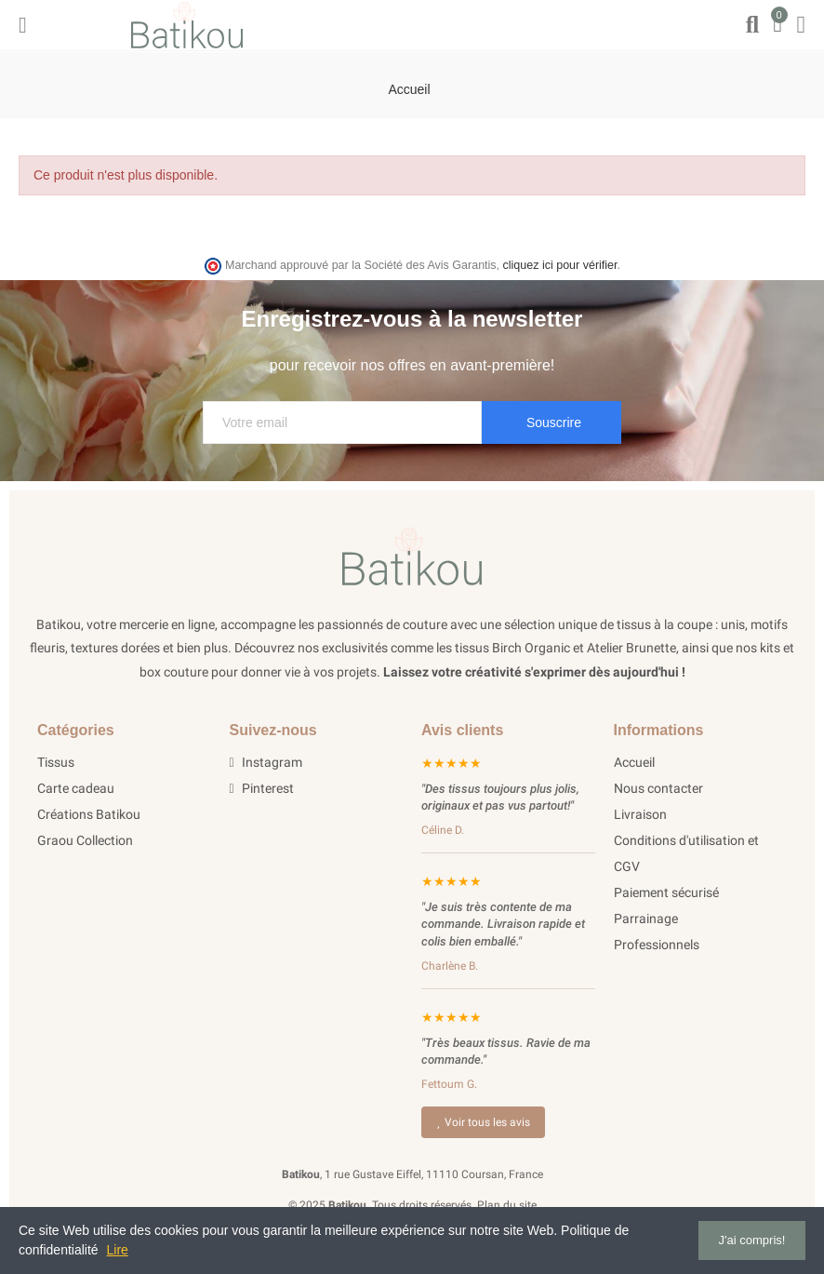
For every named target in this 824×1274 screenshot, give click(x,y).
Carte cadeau (75, 788)
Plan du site (507, 1205)
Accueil (634, 762)
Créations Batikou (88, 814)
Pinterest (262, 788)
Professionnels (656, 944)
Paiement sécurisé (666, 892)
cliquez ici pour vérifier (560, 265)
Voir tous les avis (483, 1122)
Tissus (55, 762)
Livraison (640, 814)
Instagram (266, 762)
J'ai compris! (752, 1240)
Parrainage (646, 918)
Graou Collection (85, 840)
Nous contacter (658, 788)
